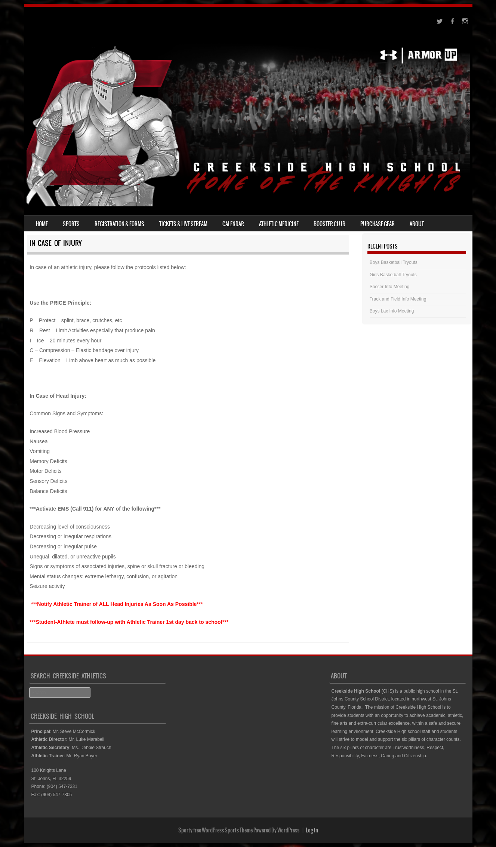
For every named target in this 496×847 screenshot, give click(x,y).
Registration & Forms (119, 224)
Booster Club (329, 224)
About (417, 224)
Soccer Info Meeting (390, 286)
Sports (71, 224)
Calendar (233, 224)
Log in (312, 830)
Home (42, 224)
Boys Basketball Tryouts (394, 262)
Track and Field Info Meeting (398, 299)
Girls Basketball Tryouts (393, 274)
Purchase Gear (377, 224)
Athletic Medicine (279, 224)
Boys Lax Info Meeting (392, 311)
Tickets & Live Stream (183, 224)
